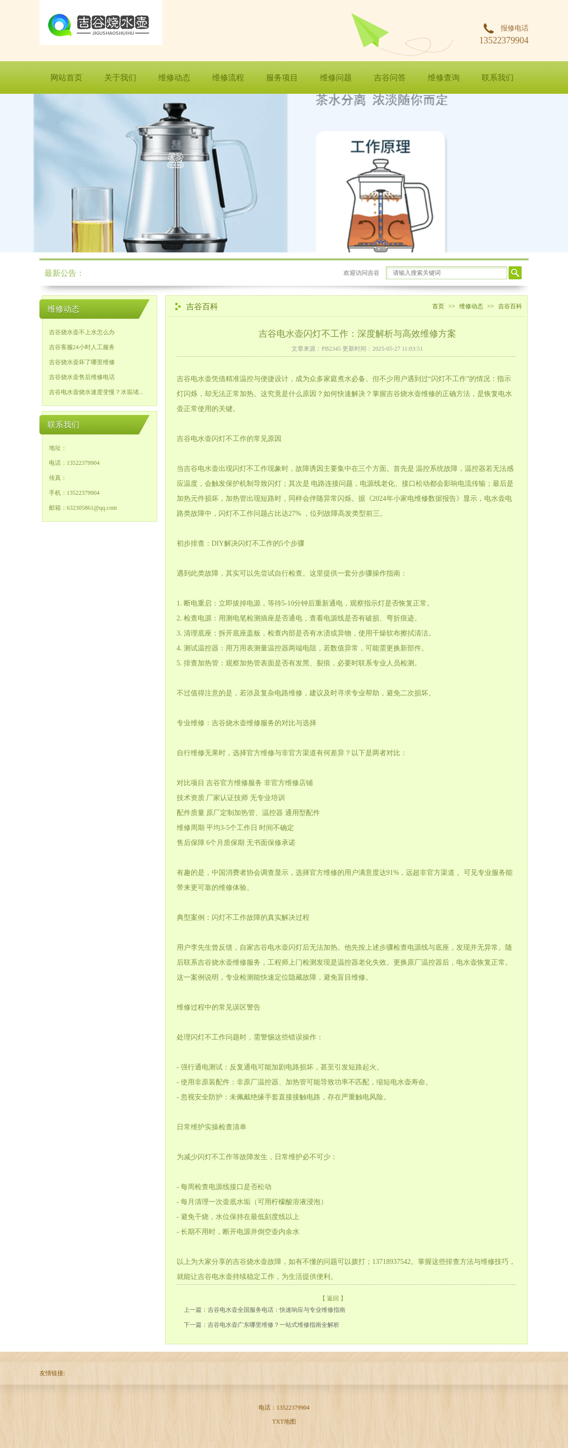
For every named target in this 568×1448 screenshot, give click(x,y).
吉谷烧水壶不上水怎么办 (82, 332)
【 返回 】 (332, 1298)
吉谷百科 (510, 306)
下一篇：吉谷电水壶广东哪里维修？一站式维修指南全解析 (261, 1324)
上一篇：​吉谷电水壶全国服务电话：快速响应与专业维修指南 (264, 1309)
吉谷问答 (390, 77)
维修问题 (336, 77)
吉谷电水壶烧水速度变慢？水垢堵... (96, 392)
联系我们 (498, 77)
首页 (438, 306)
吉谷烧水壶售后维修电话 (82, 377)
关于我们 (120, 77)
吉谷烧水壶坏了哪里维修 (82, 362)
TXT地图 (283, 1421)
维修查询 (444, 77)
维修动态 (174, 77)
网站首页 (66, 77)
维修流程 (228, 77)
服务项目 (282, 77)
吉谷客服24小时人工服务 (82, 347)
